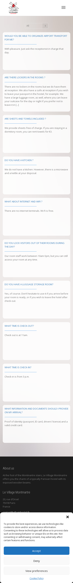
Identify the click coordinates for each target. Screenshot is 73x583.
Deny (36, 561)
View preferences (36, 571)
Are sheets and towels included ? (25, 118)
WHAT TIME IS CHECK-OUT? (19, 325)
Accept (36, 551)
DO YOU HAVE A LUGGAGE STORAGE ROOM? (29, 284)
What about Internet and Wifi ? (23, 201)
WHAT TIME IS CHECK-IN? (18, 367)
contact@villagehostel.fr (16, 512)
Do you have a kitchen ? (19, 160)
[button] (67, 517)
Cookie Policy (37, 578)
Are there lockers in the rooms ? (25, 77)
